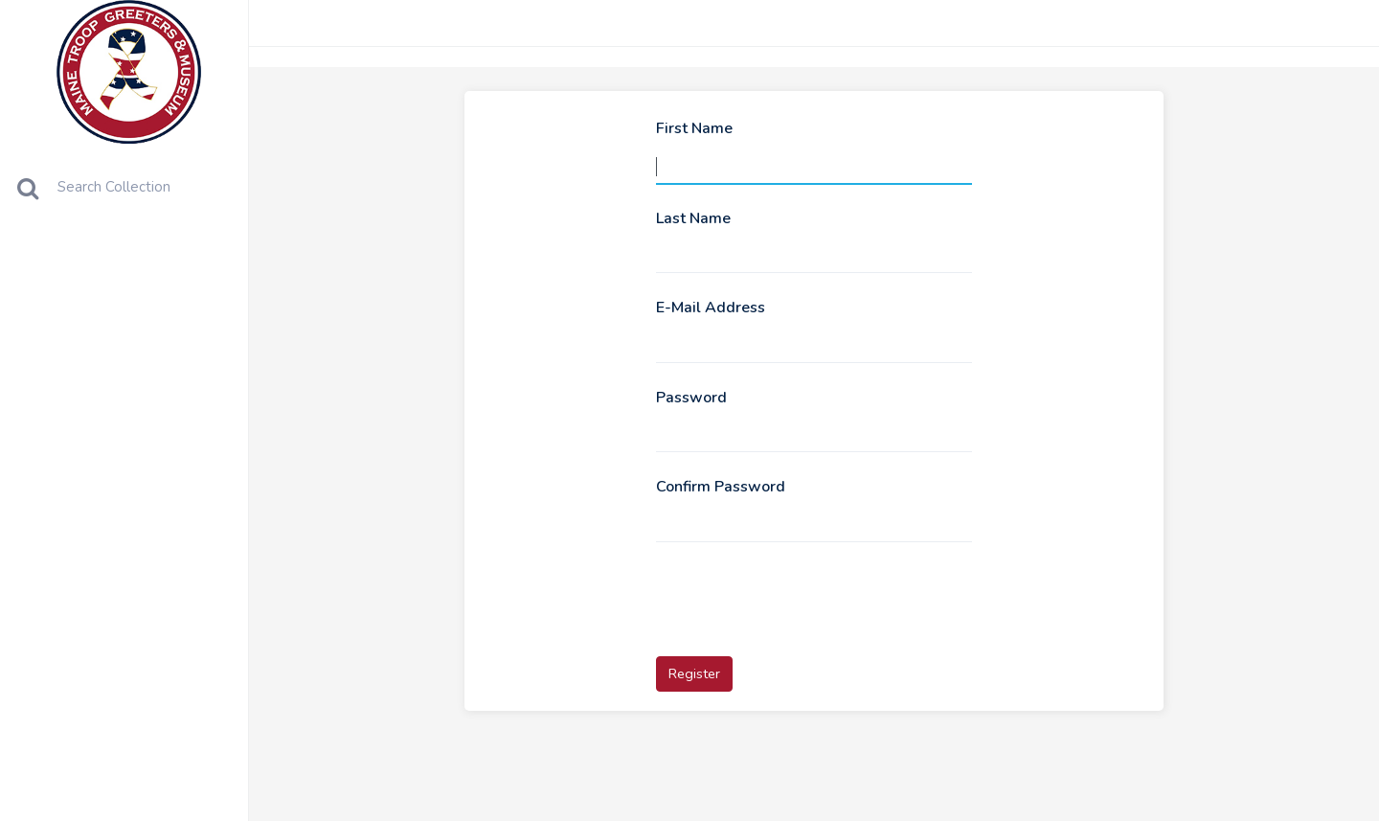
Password (691, 397)
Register (694, 673)
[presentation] (801, 596)
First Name (694, 128)
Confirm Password (720, 486)
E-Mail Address (710, 307)
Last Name (693, 218)
